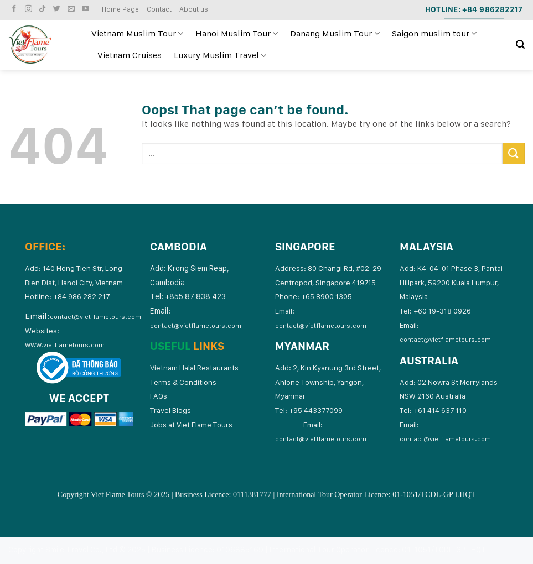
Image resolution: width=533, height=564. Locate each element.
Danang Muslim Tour (334, 33)
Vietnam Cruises (129, 55)
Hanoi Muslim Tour (236, 33)
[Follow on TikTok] (44, 9)
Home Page (120, 9)
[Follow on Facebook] (15, 9)
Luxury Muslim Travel (220, 55)
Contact (159, 9)
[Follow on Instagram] (30, 9)
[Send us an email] (72, 9)
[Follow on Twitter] (58, 9)
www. (65, 344)
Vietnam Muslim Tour (137, 33)
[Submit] (514, 153)
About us (193, 9)
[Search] (520, 44)
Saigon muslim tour (434, 33)
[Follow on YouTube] (87, 9)
